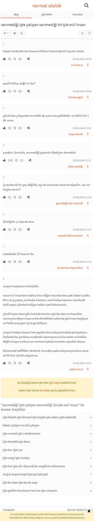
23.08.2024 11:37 (82, 229)
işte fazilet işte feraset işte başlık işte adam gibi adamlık (39, 417)
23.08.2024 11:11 (82, 160)
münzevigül (75, 97)
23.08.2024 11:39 (82, 261)
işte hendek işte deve (16, 441)
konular (78, 14)
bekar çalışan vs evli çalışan (21, 425)
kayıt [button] (57, 382)
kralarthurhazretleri (70, 268)
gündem (47, 14)
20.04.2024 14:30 (82, 91)
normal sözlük (47, 5)
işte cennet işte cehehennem (21, 433)
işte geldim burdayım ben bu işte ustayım (30, 490)
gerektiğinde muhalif (69, 203)
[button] (28, 59)
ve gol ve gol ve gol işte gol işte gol (25, 474)
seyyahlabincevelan (70, 235)
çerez (46, 517)
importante (75, 134)
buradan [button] (45, 390)
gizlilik (55, 517)
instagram (9, 509)
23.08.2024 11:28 (82, 197)
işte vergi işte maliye (16, 458)
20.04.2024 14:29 (82, 59)
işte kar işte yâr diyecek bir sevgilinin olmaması (34, 466)
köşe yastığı (75, 166)
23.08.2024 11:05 (82, 128)
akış (16, 14)
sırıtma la (77, 65)
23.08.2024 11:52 (82, 363)
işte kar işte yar (13, 450)
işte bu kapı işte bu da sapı (20, 482)
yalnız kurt (76, 369)
